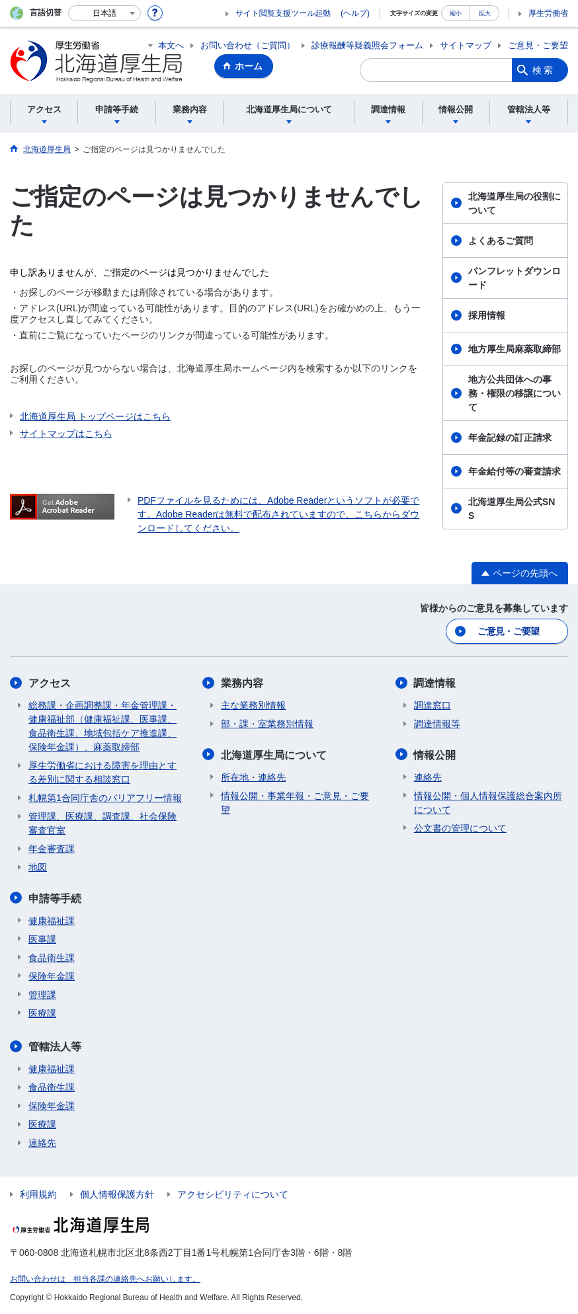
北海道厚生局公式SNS (511, 508)
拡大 (485, 13)
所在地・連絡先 (253, 776)
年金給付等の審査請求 (514, 471)
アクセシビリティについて (232, 1193)
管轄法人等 (54, 1046)
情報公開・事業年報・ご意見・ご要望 (295, 802)
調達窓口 (432, 705)
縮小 (456, 13)
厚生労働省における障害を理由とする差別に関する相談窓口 (102, 772)
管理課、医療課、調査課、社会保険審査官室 (102, 823)
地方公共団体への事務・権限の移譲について (514, 393)
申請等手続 (54, 898)
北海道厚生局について (274, 754)
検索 (543, 70)
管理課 (42, 994)
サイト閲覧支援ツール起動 (283, 13)
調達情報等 (437, 723)
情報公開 (435, 754)
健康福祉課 (51, 920)
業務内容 (242, 683)
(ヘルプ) (355, 13)
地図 (37, 867)
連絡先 (428, 776)
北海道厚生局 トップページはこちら (95, 416)
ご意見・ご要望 (538, 45)
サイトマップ (465, 45)
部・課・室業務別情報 (267, 723)
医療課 (42, 1012)
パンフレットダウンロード (514, 278)
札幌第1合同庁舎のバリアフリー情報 (105, 797)
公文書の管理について (460, 827)
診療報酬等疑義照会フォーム (367, 45)
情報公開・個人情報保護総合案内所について (488, 802)
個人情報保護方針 (117, 1193)
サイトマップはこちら (66, 433)
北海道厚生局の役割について (514, 203)
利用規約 (38, 1193)
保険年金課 (51, 975)
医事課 (42, 938)
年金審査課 (51, 848)
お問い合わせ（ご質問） (247, 45)
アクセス (49, 683)
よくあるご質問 (500, 240)
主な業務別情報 (253, 705)
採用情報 (486, 315)
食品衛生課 (51, 957)
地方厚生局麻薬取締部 (514, 349)
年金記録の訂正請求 (510, 437)
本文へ (171, 45)
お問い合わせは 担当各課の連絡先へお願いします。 (105, 1278)
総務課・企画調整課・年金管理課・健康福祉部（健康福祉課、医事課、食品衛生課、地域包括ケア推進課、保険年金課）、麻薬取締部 (102, 726)
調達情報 (435, 683)
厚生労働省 (548, 13)
